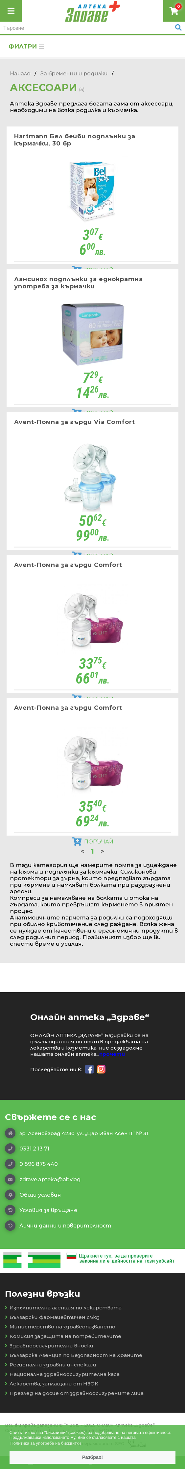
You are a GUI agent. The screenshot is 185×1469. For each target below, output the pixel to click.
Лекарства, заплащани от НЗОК (51, 1384)
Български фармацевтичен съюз (52, 1317)
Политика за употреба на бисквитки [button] (45, 1443)
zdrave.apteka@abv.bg (43, 1179)
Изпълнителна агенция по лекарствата (63, 1308)
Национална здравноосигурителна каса (62, 1374)
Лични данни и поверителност (58, 1225)
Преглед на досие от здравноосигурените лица (74, 1393)
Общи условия (33, 1194)
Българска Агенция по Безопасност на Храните (73, 1355)
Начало (20, 73)
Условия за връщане (41, 1210)
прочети (112, 1054)
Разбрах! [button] (92, 1457)
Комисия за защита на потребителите (63, 1336)
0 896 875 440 (31, 1164)
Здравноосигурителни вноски (49, 1346)
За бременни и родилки (74, 73)
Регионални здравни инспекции (50, 1365)
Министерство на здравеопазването (60, 1327)
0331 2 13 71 (27, 1148)
